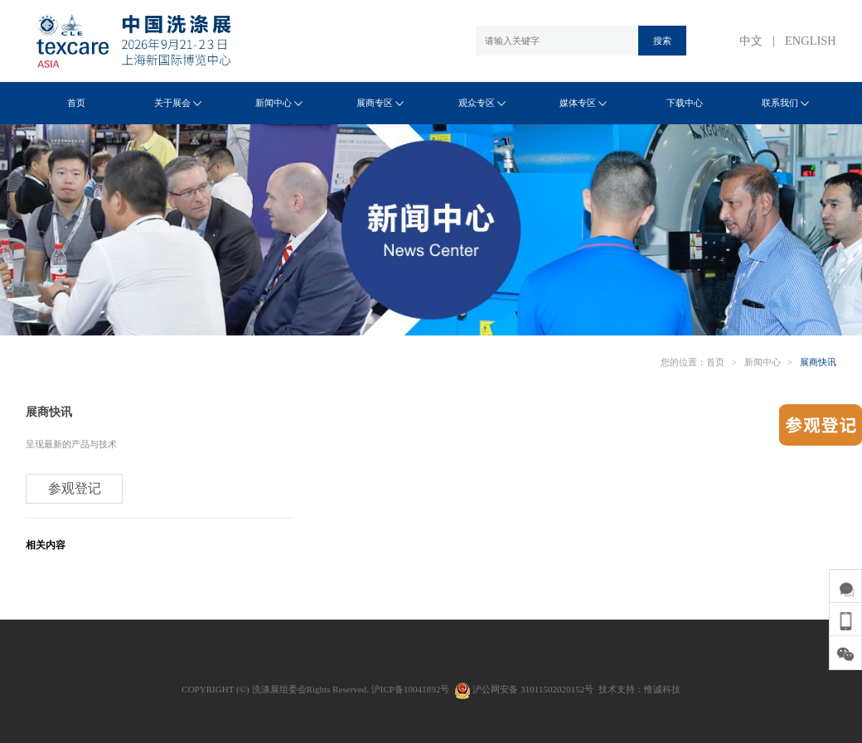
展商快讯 (818, 362)
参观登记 (74, 488)
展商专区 (380, 103)
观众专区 (482, 103)
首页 (76, 103)
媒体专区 (583, 103)
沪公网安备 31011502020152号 (523, 689)
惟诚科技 (662, 689)
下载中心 (684, 103)
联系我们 (785, 103)
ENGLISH (810, 40)
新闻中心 (279, 103)
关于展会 (177, 103)
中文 (751, 40)
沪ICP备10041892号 (410, 689)
